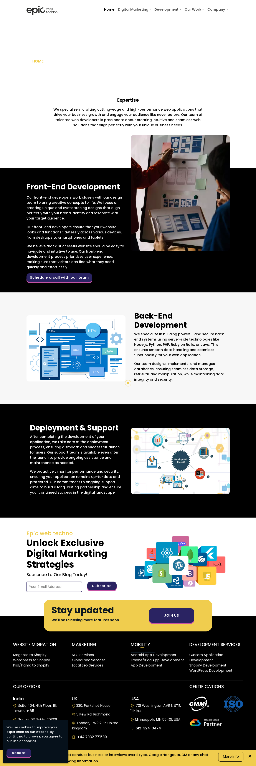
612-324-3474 (147, 728)
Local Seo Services (87, 665)
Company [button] (216, 9)
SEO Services (83, 654)
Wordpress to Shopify (31, 660)
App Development (146, 665)
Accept (19, 752)
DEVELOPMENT (64, 61)
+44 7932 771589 (91, 736)
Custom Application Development (206, 657)
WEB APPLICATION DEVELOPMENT (190, 61)
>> (62, 61)
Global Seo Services (89, 660)
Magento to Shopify (29, 654)
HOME (38, 61)
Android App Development (154, 654)
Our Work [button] (193, 9)
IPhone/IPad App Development (157, 660)
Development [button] (166, 9)
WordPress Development (211, 670)
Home (109, 9)
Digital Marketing (133, 9)
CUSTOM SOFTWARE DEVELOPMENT (118, 61)
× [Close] (250, 753)
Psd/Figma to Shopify (31, 665)
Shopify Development (207, 665)
